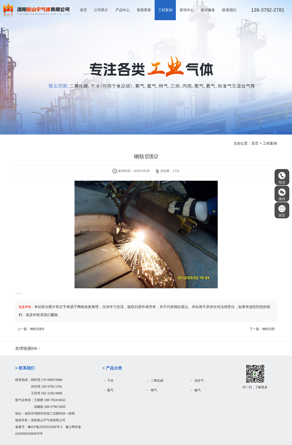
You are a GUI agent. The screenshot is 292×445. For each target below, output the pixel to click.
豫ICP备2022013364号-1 (45, 427)
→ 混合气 (197, 380)
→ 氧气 (151, 390)
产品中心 (122, 10)
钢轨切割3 (37, 329)
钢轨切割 (268, 329)
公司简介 (101, 10)
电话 (282, 178)
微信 (282, 195)
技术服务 (208, 10)
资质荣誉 (144, 10)
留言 (282, 211)
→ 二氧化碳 (155, 380)
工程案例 (165, 10)
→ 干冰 (108, 380)
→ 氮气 (195, 390)
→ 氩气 (108, 390)
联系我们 (229, 10)
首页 (83, 10)
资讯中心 (186, 10)
